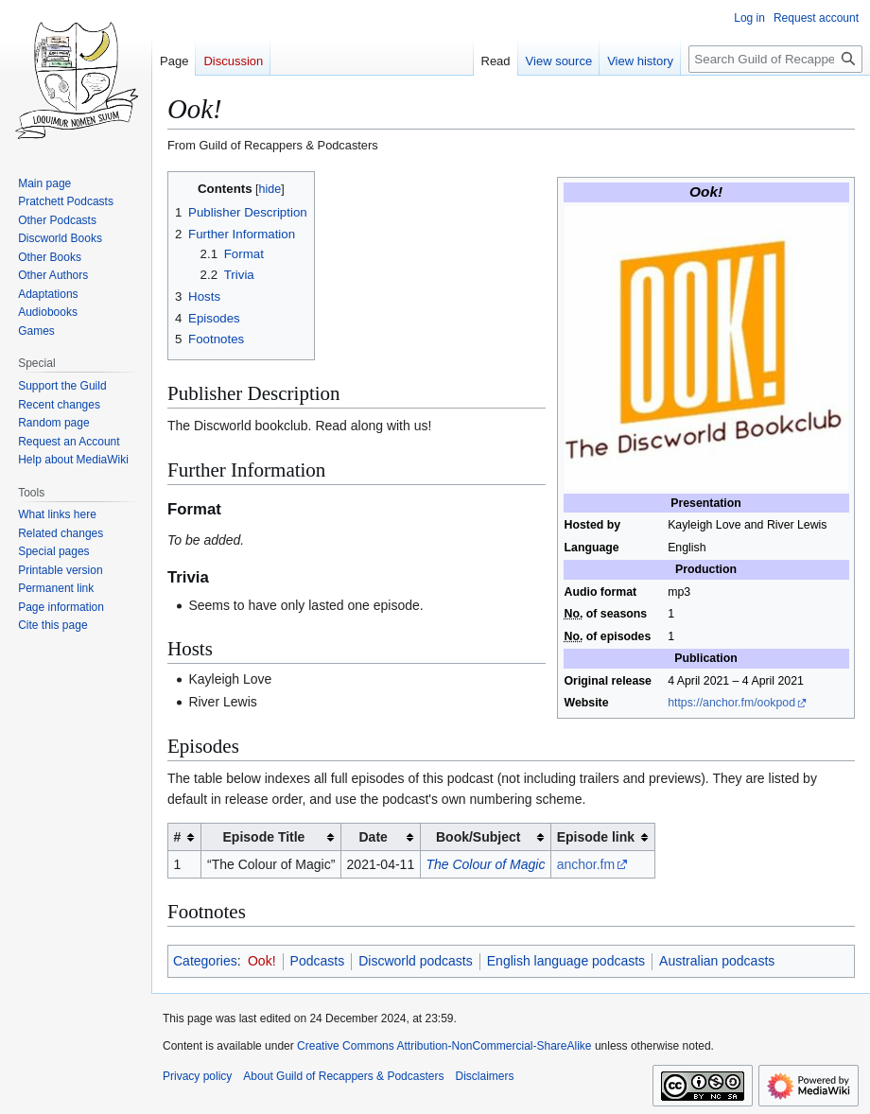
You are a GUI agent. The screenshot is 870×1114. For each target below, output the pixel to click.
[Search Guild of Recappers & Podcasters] (775, 59)
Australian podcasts (716, 960)
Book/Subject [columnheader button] (478, 836)
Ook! (262, 960)
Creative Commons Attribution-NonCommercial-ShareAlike (444, 1046)
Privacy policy (197, 1076)
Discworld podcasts (415, 960)
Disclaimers (484, 1076)
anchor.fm (586, 864)
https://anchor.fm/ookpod (731, 702)
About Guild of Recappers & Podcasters (343, 1076)
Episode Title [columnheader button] (264, 836)
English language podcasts (566, 960)
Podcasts (317, 960)
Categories (205, 960)
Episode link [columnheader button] (596, 836)
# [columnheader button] (178, 836)
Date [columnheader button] (372, 836)
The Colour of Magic (485, 864)
